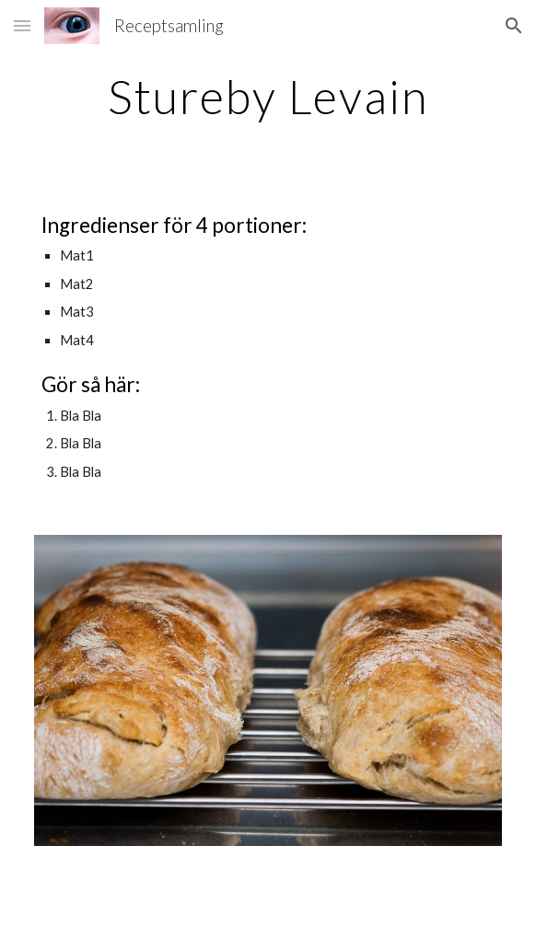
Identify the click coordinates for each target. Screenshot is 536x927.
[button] (22, 25)
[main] (267, 97)
